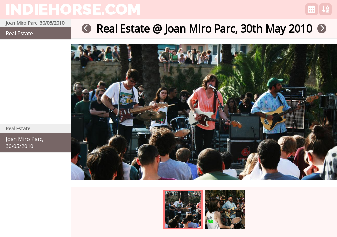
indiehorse (73, 9)
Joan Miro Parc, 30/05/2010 (24, 142)
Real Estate (19, 33)
